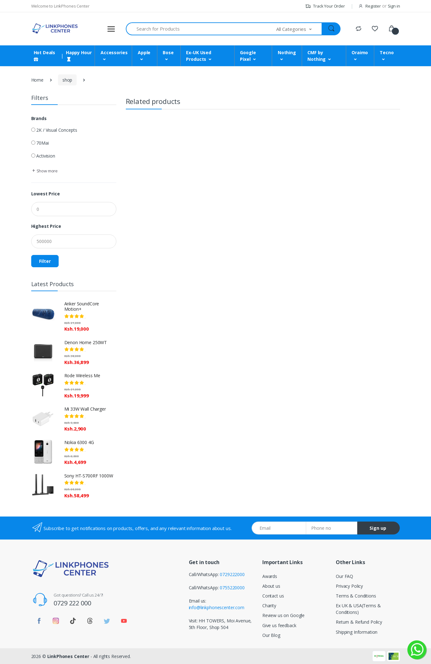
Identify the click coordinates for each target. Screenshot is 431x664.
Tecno (386, 52)
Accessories (114, 52)
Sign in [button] (394, 6)
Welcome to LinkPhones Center (60, 6)
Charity (269, 606)
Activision (45, 156)
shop (67, 80)
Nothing (287, 52)
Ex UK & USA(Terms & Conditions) (358, 609)
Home (37, 80)
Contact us (273, 596)
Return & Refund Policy (359, 622)
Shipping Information (356, 632)
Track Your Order (325, 6)
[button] (299, 28)
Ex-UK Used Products (198, 55)
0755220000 (232, 588)
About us (271, 586)
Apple (144, 52)
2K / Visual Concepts (56, 130)
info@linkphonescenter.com (216, 607)
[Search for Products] (201, 28)
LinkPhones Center (68, 656)
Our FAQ (344, 576)
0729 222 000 (72, 603)
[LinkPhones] (55, 28)
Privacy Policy (349, 586)
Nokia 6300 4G (79, 442)
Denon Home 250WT (85, 342)
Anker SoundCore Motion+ (81, 306)
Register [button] (373, 6)
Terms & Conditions (356, 596)
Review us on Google (283, 615)
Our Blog (271, 635)
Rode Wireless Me (82, 375)
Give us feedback (279, 625)
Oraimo (360, 52)
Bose (168, 52)
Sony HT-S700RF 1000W (88, 476)
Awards (269, 576)
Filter (45, 261)
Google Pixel (248, 55)
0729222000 (232, 574)
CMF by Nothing (316, 55)
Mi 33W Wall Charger (85, 409)
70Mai (42, 143)
